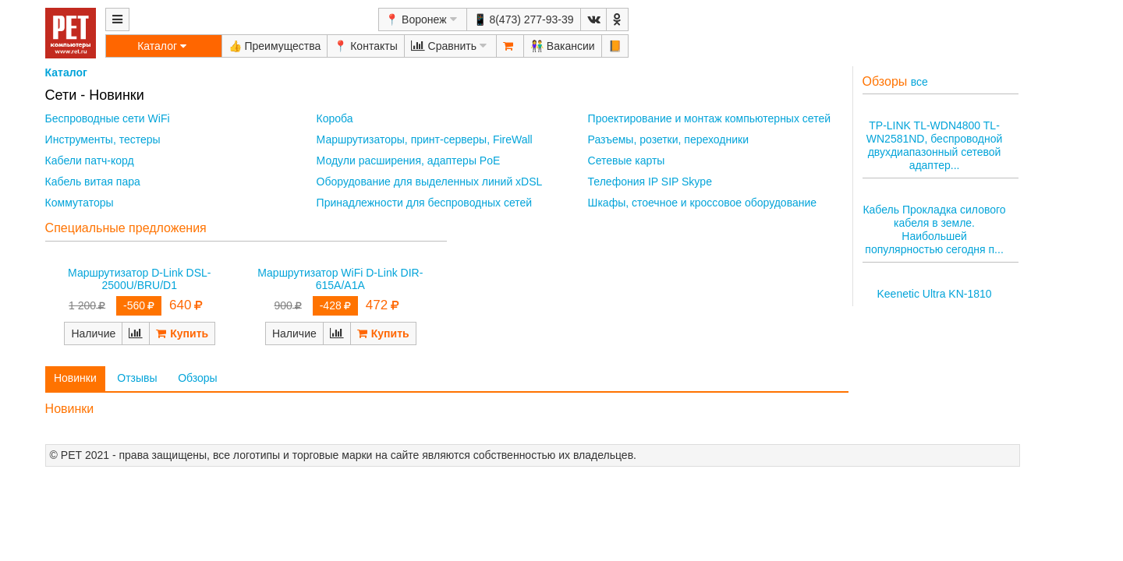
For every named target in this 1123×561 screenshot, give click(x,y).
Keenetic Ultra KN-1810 (934, 294)
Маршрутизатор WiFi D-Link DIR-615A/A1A (340, 279)
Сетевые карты (626, 160)
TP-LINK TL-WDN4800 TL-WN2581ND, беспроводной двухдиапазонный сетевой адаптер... (934, 145)
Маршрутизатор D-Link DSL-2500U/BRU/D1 (139, 279)
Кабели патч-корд (89, 160)
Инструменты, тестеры (103, 139)
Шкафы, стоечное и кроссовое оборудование (702, 202)
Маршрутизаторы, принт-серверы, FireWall (425, 139)
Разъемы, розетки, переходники (668, 139)
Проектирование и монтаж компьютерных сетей (709, 118)
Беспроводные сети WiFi (107, 118)
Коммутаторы (79, 202)
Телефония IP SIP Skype (650, 181)
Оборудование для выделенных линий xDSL (430, 181)
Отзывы (137, 378)
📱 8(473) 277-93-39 (523, 19)
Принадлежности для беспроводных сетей (425, 202)
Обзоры (198, 378)
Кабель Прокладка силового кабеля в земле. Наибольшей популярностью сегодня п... (934, 229)
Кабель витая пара (92, 181)
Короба (335, 118)
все (919, 82)
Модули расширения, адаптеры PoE (409, 160)
